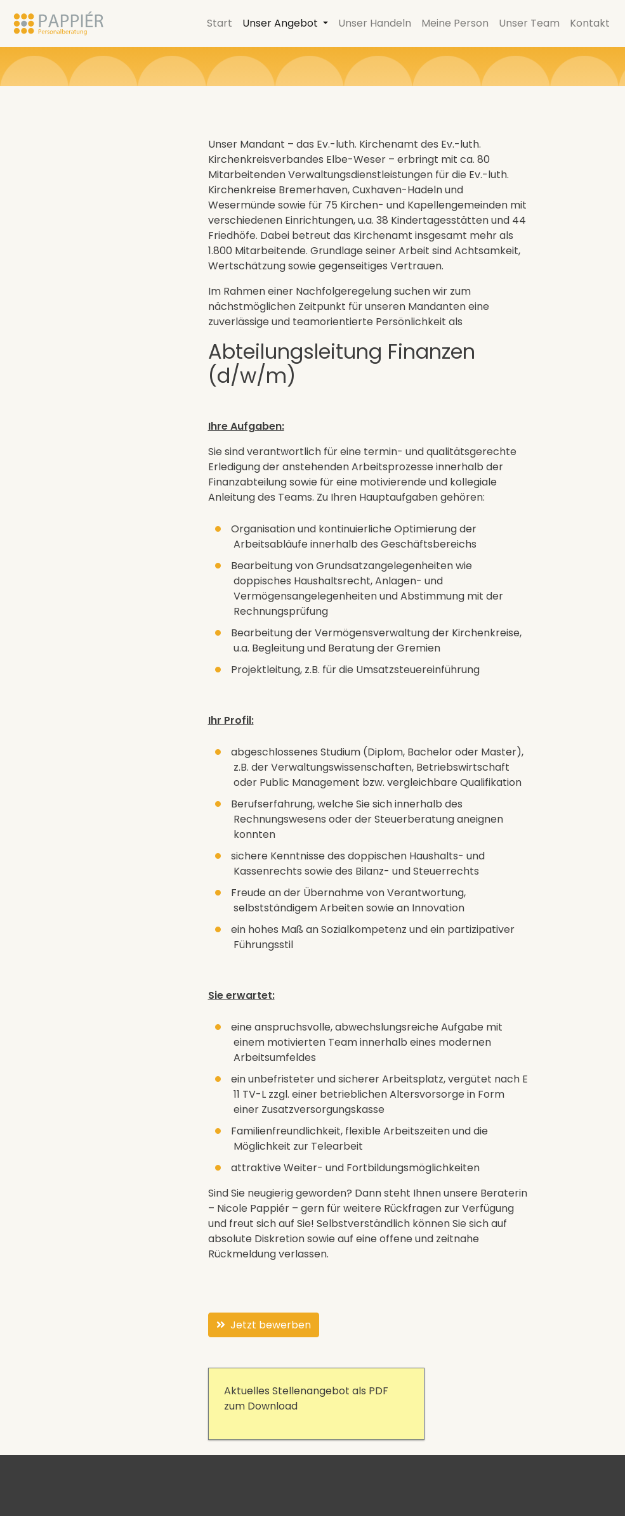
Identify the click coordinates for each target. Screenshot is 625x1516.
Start (219, 23)
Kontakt (590, 23)
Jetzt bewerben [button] (263, 1324)
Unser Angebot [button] (281, 23)
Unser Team (529, 23)
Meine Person (455, 23)
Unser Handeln (374, 23)
